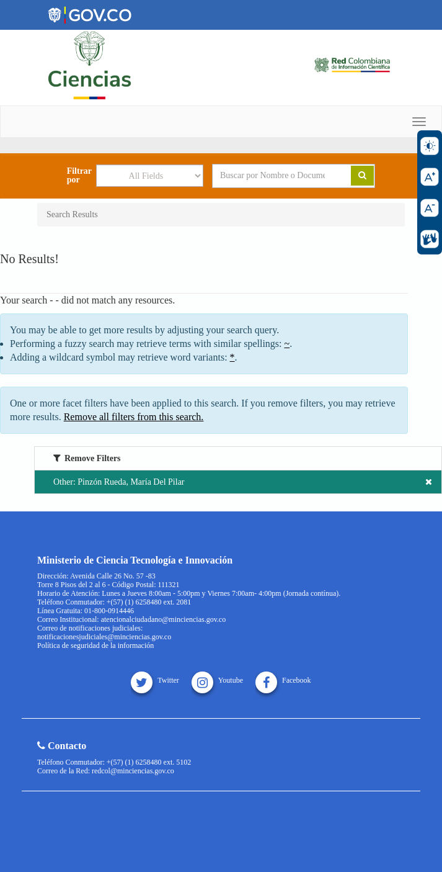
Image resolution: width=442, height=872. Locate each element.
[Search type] (149, 175)
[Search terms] (272, 175)
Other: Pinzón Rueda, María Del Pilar (242, 481)
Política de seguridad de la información (95, 645)
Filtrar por (79, 175)
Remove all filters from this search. (134, 416)
